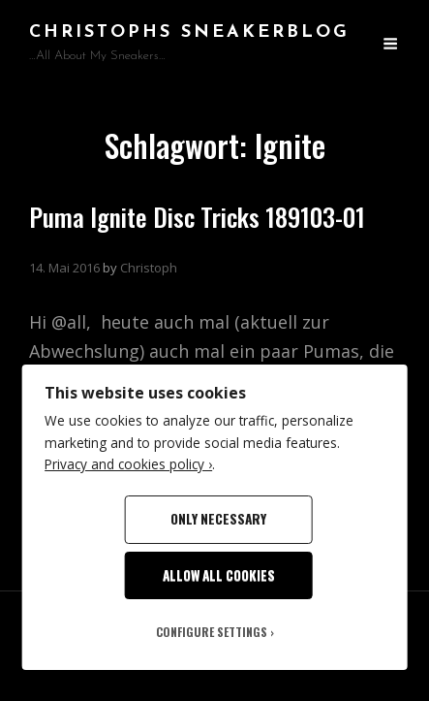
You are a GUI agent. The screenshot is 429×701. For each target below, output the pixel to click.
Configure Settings (211, 631)
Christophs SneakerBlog (189, 32)
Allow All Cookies (219, 575)
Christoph (148, 267)
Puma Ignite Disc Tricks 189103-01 (197, 217)
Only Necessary (218, 518)
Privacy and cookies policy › (128, 464)
